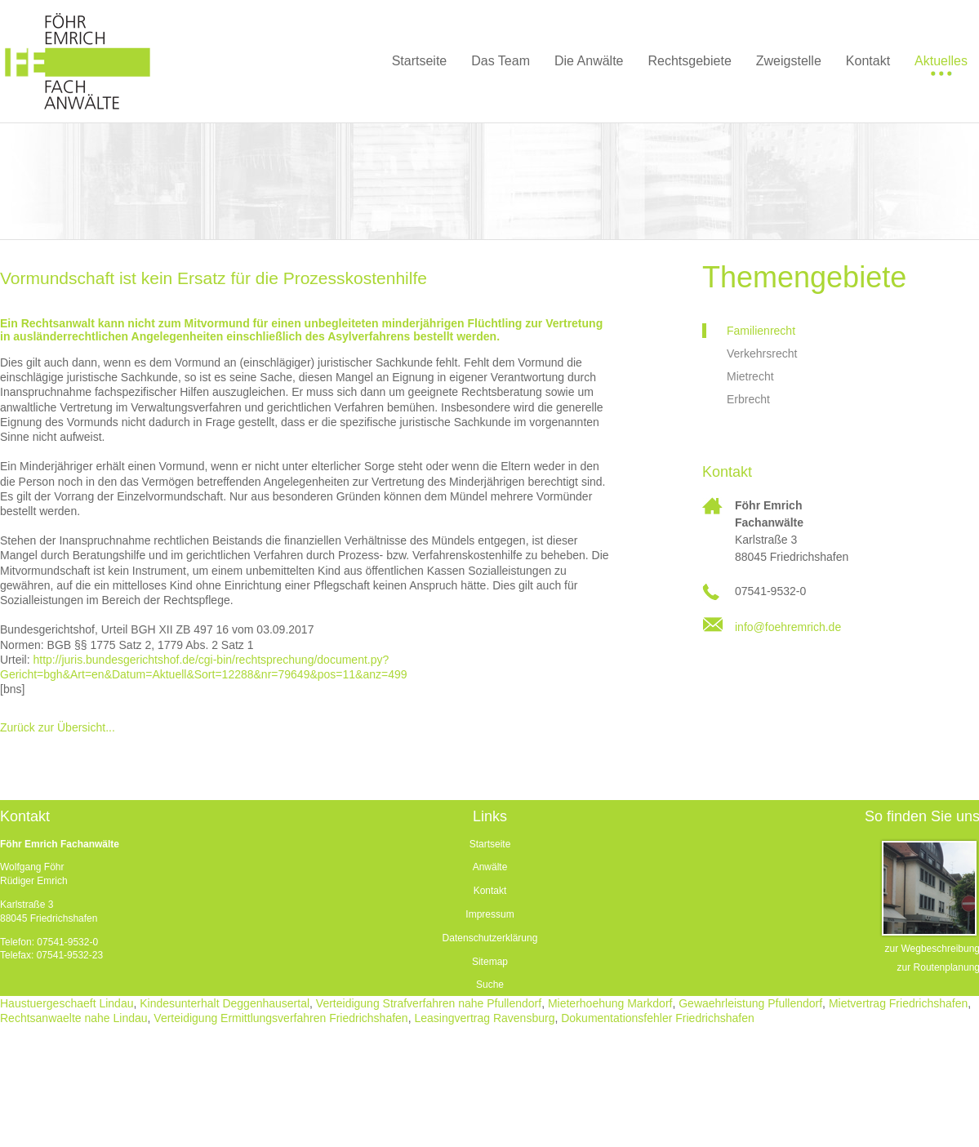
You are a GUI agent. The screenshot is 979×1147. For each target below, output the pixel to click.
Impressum (489, 914)
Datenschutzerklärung (490, 938)
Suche (490, 984)
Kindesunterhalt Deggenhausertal (224, 1003)
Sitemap (490, 961)
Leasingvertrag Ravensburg (484, 1018)
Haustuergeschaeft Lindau (66, 1003)
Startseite (490, 844)
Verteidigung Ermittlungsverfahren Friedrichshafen (280, 1018)
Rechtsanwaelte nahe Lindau (74, 1018)
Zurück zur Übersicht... (57, 727)
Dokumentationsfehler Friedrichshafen (657, 1018)
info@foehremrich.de (788, 627)
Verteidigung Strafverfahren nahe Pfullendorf (428, 1003)
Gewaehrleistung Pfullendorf (750, 1003)
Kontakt (490, 890)
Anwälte (490, 867)
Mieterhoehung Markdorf (610, 1003)
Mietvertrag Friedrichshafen (898, 1003)
